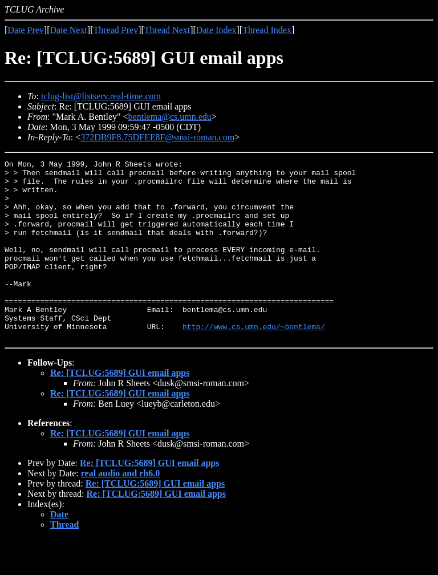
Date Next (68, 30)
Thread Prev (115, 30)
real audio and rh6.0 (120, 509)
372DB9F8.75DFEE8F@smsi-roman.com (157, 137)
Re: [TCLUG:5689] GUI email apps (119, 409)
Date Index (216, 30)
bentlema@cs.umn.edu (170, 117)
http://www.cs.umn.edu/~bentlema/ (253, 360)
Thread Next (167, 30)
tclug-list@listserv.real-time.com (101, 96)
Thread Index (266, 30)
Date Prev (25, 30)
